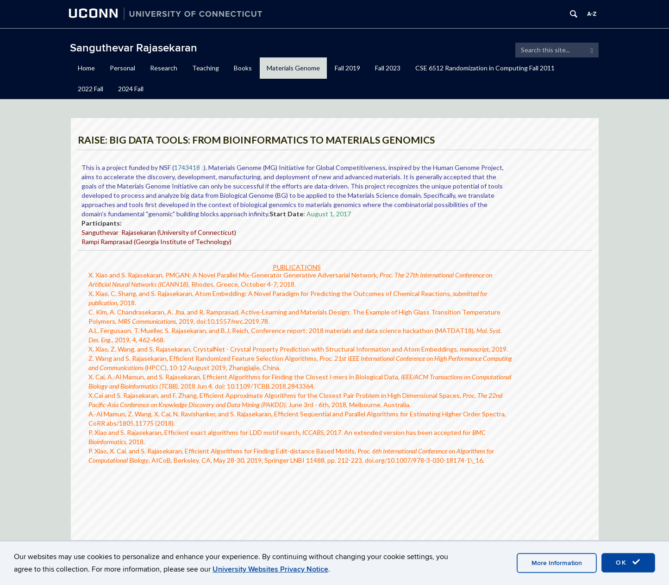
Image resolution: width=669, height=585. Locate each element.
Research (163, 68)
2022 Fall (90, 89)
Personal (122, 68)
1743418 (189, 167)
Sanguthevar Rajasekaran (133, 48)
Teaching (205, 68)
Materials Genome (293, 68)
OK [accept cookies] (628, 562)
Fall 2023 (387, 68)
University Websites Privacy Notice (270, 569)
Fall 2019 (347, 68)
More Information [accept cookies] (556, 563)
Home (86, 68)
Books (243, 68)
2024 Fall (131, 89)
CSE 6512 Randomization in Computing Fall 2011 (485, 68)
